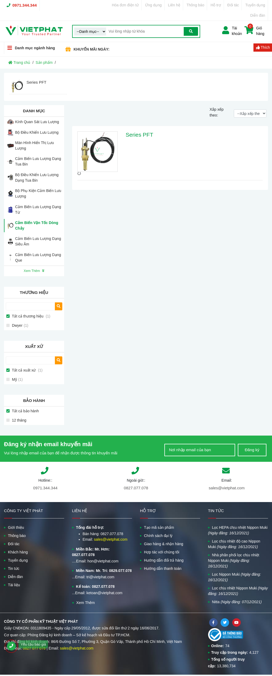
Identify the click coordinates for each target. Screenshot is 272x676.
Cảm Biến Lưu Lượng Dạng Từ (38, 209)
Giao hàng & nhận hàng (163, 544)
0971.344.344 (24, 5)
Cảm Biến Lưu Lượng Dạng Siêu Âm (38, 241)
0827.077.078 (136, 488)
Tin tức (13, 568)
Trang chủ (19, 62)
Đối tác (233, 5)
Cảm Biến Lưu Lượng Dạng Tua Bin (38, 161)
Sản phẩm (44, 62)
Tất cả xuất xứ (26, 370)
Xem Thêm (34, 271)
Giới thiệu (16, 527)
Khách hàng (18, 552)
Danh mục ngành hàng (29, 47)
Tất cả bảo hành (25, 411)
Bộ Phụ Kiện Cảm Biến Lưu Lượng (38, 193)
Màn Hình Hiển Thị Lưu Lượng (34, 145)
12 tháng (18, 420)
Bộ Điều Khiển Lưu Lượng (37, 132)
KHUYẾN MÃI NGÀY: (91, 49)
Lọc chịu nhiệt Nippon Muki (238, 591)
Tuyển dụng (255, 5)
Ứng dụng (153, 5)
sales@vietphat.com (226, 488)
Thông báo (195, 5)
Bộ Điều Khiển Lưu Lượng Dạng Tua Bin (37, 177)
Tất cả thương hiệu (30, 316)
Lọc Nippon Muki (234, 577)
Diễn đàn (257, 15)
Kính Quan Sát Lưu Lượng (37, 122)
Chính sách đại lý (158, 536)
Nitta (237, 602)
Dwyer (19, 325)
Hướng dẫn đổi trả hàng (163, 560)
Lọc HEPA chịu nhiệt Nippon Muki (238, 530)
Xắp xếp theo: (216, 112)
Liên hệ (174, 5)
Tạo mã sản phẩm (159, 527)
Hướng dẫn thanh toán (162, 568)
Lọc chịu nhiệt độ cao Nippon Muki (234, 544)
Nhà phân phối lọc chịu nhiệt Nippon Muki (233, 560)
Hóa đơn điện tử (125, 5)
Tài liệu (14, 585)
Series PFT (139, 135)
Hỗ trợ (215, 5)
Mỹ (17, 379)
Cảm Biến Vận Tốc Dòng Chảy (36, 225)
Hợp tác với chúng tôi (161, 552)
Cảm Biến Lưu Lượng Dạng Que (38, 257)
